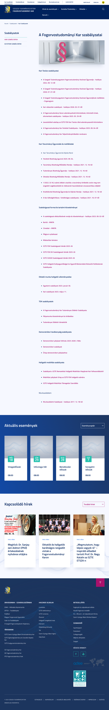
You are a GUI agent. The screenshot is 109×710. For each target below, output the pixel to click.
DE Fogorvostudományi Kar (13, 653)
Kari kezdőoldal (8, 2)
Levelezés (42, 607)
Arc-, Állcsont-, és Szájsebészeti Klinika (85, 614)
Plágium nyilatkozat (50, 234)
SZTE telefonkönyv (45, 611)
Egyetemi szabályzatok (12, 44)
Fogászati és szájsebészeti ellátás (83, 607)
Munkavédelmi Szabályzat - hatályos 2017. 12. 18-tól (63, 402)
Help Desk (42, 637)
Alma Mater (69, 2)
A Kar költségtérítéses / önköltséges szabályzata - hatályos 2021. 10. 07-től (71, 197)
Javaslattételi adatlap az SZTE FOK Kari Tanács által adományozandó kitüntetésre (73, 122)
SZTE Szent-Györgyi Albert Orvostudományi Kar (19, 634)
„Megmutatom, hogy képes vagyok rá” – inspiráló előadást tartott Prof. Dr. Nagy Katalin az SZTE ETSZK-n (88, 552)
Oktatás (82, 9)
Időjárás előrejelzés (79, 638)
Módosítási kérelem (50, 240)
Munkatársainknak (54, 2)
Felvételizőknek (20, 2)
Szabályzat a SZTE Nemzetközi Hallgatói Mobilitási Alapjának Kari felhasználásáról (73, 371)
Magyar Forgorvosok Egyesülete (14, 617)
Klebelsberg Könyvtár (45, 627)
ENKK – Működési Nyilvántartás (14, 607)
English (96, 2)
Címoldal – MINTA (49, 228)
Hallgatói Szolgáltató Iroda (47, 620)
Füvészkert (76, 631)
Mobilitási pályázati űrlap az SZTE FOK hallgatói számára (64, 377)
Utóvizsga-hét (40, 466)
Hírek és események (49, 9)
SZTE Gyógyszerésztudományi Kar (15, 643)
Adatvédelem (49, 700)
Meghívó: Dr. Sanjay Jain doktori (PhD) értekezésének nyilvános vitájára (18, 549)
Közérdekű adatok (79, 700)
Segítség (102, 700)
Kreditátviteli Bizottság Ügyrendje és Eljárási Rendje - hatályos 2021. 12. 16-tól (72, 191)
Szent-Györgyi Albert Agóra (47, 634)
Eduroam (41, 624)
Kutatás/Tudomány (68, 9)
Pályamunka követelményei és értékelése (58, 316)
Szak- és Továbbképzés (11, 620)
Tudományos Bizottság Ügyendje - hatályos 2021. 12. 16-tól (65, 170)
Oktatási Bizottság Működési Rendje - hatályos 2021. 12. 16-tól (66, 176)
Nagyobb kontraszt (103, 2)
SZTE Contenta (43, 614)
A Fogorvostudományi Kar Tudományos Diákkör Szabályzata (65, 310)
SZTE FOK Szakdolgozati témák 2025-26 (58, 246)
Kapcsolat (86, 2)
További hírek (89, 504)
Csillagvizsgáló (77, 634)
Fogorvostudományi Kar (23, 11)
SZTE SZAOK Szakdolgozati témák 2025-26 (59, 258)
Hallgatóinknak (42, 2)
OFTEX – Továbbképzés (11, 611)
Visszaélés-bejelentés (64, 700)
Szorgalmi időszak (90, 468)
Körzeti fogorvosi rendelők (81, 611)
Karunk (44, 15)
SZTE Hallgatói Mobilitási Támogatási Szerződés (60, 383)
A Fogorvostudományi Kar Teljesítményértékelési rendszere (65, 134)
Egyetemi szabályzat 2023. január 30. (57, 285)
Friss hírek (11, 539)
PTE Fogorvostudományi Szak (13, 656)
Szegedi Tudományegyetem (24, 8)
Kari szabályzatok (23, 23)
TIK (40, 630)
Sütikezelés (38, 700)
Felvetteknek (30, 2)
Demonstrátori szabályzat (52, 346)
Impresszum (92, 700)
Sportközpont (77, 628)
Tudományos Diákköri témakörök (55, 322)
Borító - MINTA (48, 222)
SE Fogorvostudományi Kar (12, 650)
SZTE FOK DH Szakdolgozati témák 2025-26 (59, 252)
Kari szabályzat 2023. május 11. (55, 291)
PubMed (7, 614)
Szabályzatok (13, 23)
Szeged (75, 641)
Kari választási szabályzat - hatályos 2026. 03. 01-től (62, 107)
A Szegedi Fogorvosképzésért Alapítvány (17, 624)
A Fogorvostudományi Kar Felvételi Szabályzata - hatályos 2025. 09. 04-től (70, 128)
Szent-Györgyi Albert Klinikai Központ (85, 617)
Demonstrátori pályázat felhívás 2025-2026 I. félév (62, 341)
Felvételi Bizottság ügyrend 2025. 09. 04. (58, 159)
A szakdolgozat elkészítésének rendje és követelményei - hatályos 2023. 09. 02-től (73, 216)
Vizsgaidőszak (14, 466)
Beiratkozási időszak (65, 468)
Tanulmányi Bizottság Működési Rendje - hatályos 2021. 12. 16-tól (67, 164)
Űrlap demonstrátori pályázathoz (55, 352)
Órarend (41, 617)
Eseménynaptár (88, 425)
